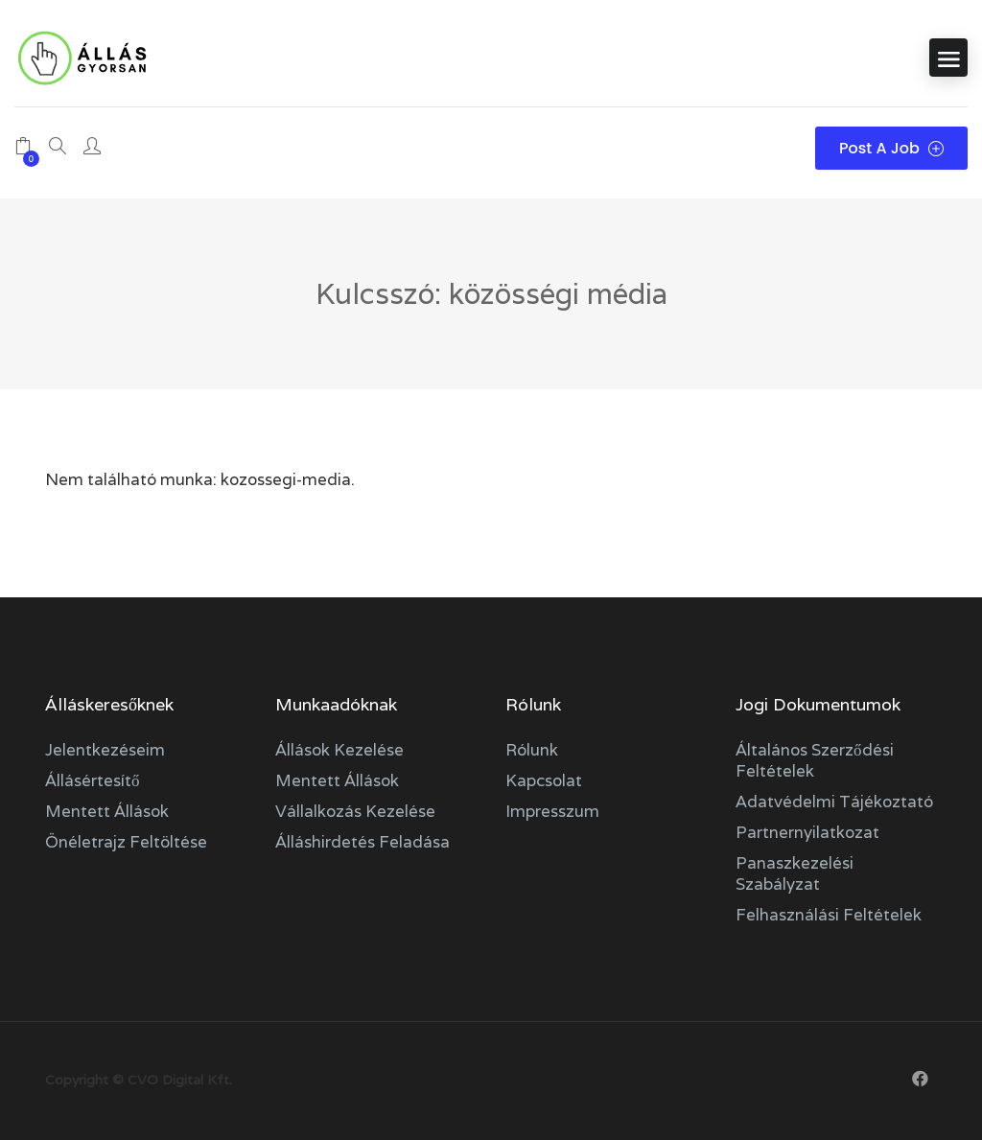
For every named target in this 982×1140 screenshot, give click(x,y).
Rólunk (531, 749)
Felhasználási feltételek (829, 914)
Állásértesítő (92, 780)
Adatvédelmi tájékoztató (834, 801)
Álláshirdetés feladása (362, 841)
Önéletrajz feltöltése (126, 841)
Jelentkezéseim (105, 749)
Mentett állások (107, 811)
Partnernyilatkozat (807, 832)
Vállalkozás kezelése (355, 811)
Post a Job (891, 148)
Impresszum (552, 811)
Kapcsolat (543, 780)
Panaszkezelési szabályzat (794, 873)
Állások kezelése (339, 749)
